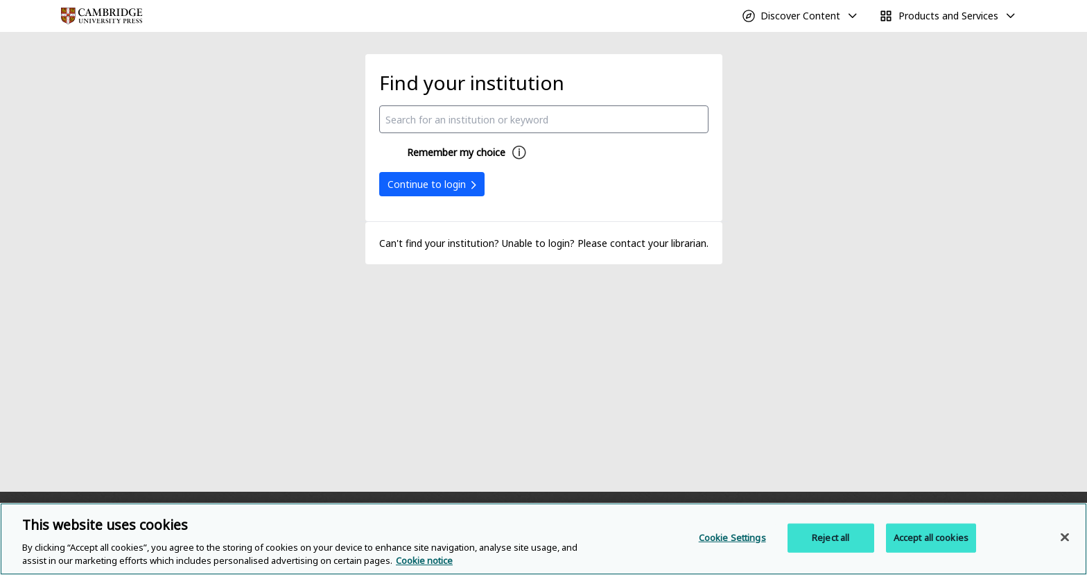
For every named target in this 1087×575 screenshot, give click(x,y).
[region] (543, 539)
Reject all (830, 537)
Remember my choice (456, 152)
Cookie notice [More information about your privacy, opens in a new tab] (424, 560)
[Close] (1065, 537)
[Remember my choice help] (519, 152)
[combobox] (543, 119)
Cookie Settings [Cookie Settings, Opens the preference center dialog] (732, 537)
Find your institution (471, 82)
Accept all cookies (931, 537)
